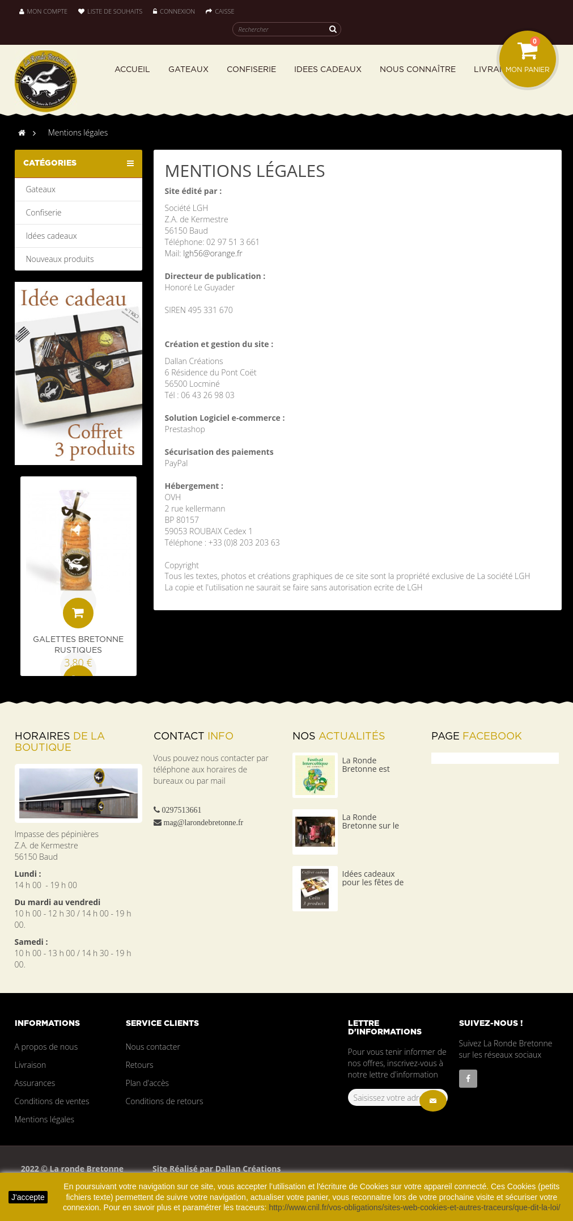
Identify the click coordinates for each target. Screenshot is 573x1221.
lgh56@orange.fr (212, 253)
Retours (140, 1064)
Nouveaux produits (60, 259)
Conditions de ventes (52, 1101)
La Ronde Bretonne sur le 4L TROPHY (371, 826)
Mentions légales (44, 1119)
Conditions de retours (164, 1101)
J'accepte (28, 1197)
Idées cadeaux (51, 235)
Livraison (30, 1064)
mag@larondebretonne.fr (204, 822)
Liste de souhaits (110, 11)
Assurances (35, 1083)
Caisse (220, 11)
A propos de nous (46, 1046)
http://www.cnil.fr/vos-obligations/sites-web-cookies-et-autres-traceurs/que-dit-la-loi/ (414, 1207)
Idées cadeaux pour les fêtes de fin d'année (373, 882)
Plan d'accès (147, 1083)
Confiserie (44, 212)
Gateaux (41, 189)
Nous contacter (153, 1046)
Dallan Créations (247, 1168)
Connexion (175, 11)
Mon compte (43, 11)
